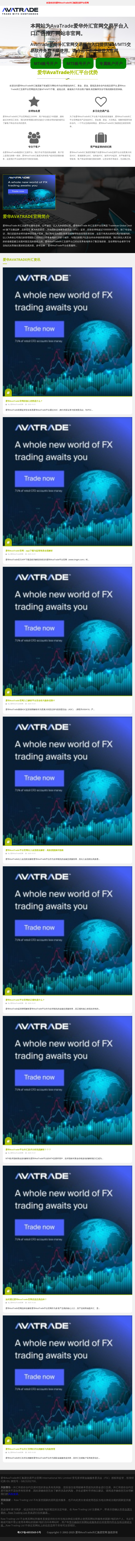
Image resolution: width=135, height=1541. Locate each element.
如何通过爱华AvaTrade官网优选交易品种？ (26, 1299)
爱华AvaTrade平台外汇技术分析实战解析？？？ (28, 1149)
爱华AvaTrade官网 (16, 404)
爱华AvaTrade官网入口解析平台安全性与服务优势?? (30, 700)
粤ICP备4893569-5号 (29, 1532)
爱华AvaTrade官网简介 (26, 216)
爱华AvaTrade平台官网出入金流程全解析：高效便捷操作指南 (34, 850)
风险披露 (13, 1494)
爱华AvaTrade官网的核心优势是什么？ (24, 401)
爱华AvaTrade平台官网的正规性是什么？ (25, 999)
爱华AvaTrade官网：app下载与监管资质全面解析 (29, 550)
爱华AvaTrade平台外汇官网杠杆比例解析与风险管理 (30, 1449)
